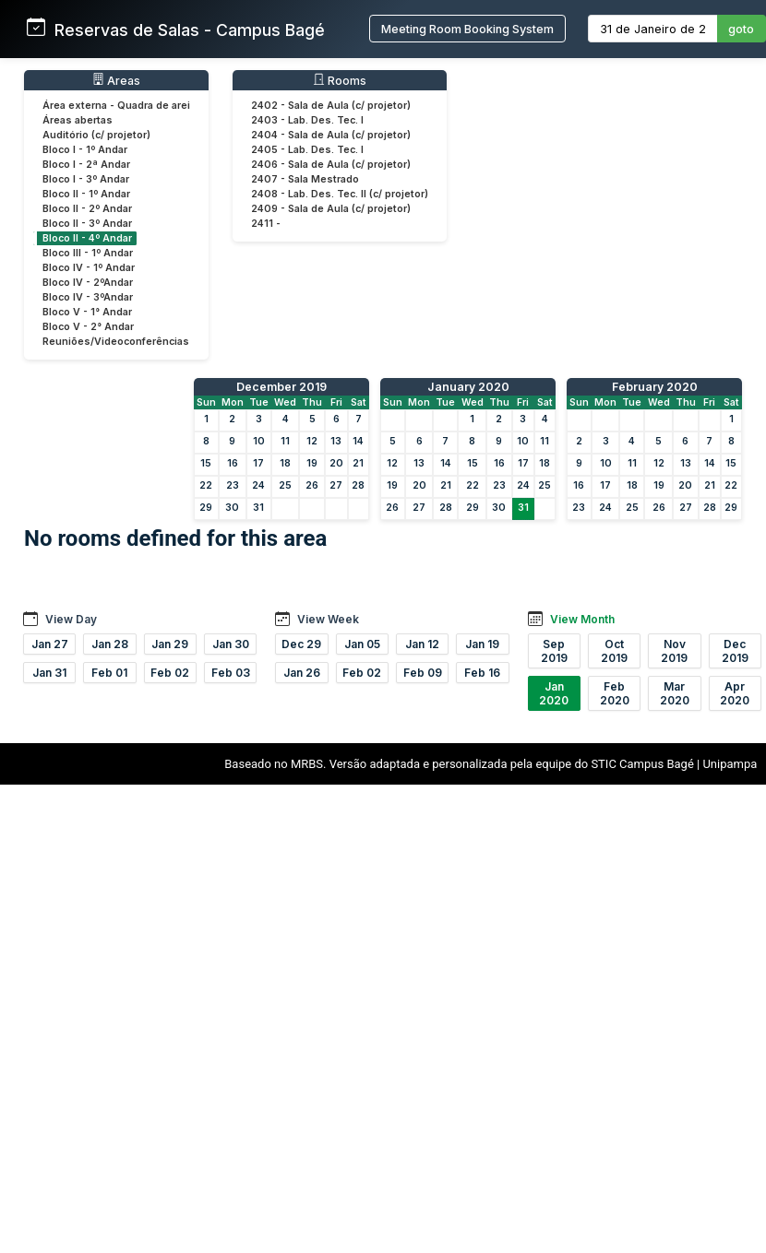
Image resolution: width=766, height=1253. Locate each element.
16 (232, 463)
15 (205, 463)
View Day (71, 619)
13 (335, 441)
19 (311, 463)
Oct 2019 (614, 651)
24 (258, 485)
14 (358, 441)
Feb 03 (230, 673)
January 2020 (468, 387)
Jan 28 (109, 644)
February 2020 (655, 387)
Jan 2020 (554, 693)
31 (258, 508)
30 (232, 508)
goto (741, 29)
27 (335, 485)
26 (311, 485)
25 (285, 485)
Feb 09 (422, 673)
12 (311, 441)
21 (358, 463)
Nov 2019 (674, 651)
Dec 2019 (735, 651)
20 (336, 463)
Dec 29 (301, 644)
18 (285, 463)
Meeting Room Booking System (467, 29)
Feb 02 (169, 673)
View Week (328, 619)
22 (205, 485)
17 (258, 463)
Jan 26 (301, 673)
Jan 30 (230, 644)
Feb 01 (109, 673)
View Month (582, 619)
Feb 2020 (614, 693)
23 (232, 485)
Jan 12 (422, 644)
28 (358, 485)
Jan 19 (482, 644)
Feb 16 (482, 673)
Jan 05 (362, 644)
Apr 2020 (734, 693)
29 (205, 508)
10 (259, 441)
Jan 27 (49, 644)
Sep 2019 (554, 651)
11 (285, 441)
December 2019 (281, 387)
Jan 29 (169, 644)
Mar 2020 (674, 693)
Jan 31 (49, 673)
